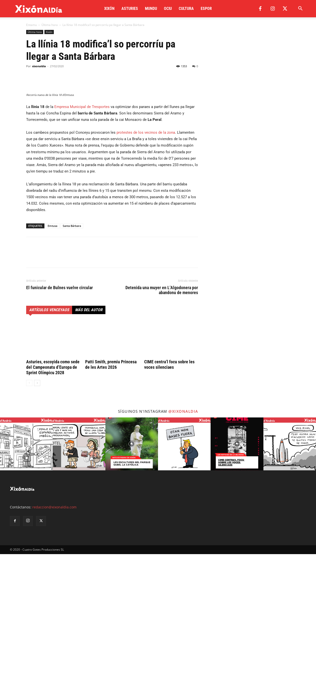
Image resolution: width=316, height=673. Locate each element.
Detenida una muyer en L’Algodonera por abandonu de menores (161, 409)
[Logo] (38, 9)
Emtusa (52, 345)
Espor (206, 8)
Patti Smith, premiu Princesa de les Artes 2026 (111, 483)
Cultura (186, 8)
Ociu (168, 8)
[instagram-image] (26, 562)
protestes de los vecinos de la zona (146, 251)
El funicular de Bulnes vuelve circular (59, 406)
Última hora (49, 25)
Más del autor (88, 428)
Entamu (31, 25)
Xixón (109, 8)
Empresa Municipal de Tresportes (82, 225)
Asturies (129, 8)
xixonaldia (39, 66)
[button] (300, 9)
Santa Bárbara (72, 345)
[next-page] (37, 502)
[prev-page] (29, 502)
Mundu (151, 8)
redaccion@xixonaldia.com (54, 626)
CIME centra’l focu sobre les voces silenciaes (169, 483)
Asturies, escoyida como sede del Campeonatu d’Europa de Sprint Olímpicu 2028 (52, 486)
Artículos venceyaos (49, 428)
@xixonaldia (183, 530)
